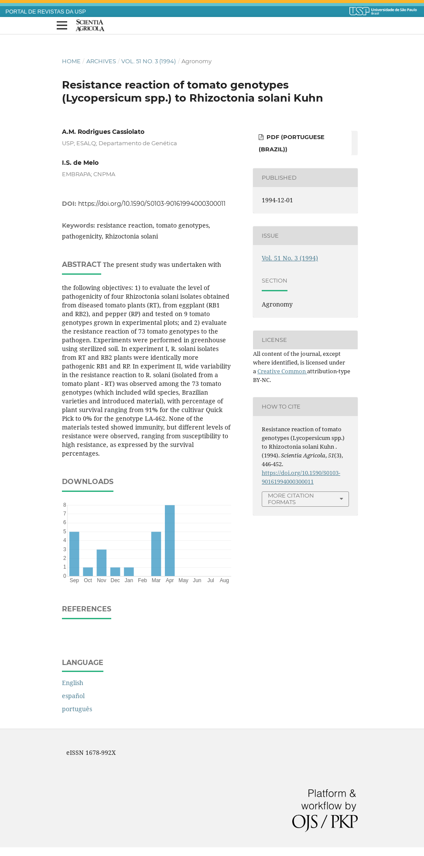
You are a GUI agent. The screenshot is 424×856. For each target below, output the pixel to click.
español (73, 696)
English (72, 683)
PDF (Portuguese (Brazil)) (292, 143)
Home (71, 61)
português (77, 709)
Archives (101, 61)
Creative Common (282, 371)
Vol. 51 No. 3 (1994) (148, 61)
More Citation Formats (291, 498)
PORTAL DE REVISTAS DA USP (46, 12)
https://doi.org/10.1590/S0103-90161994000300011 (152, 204)
